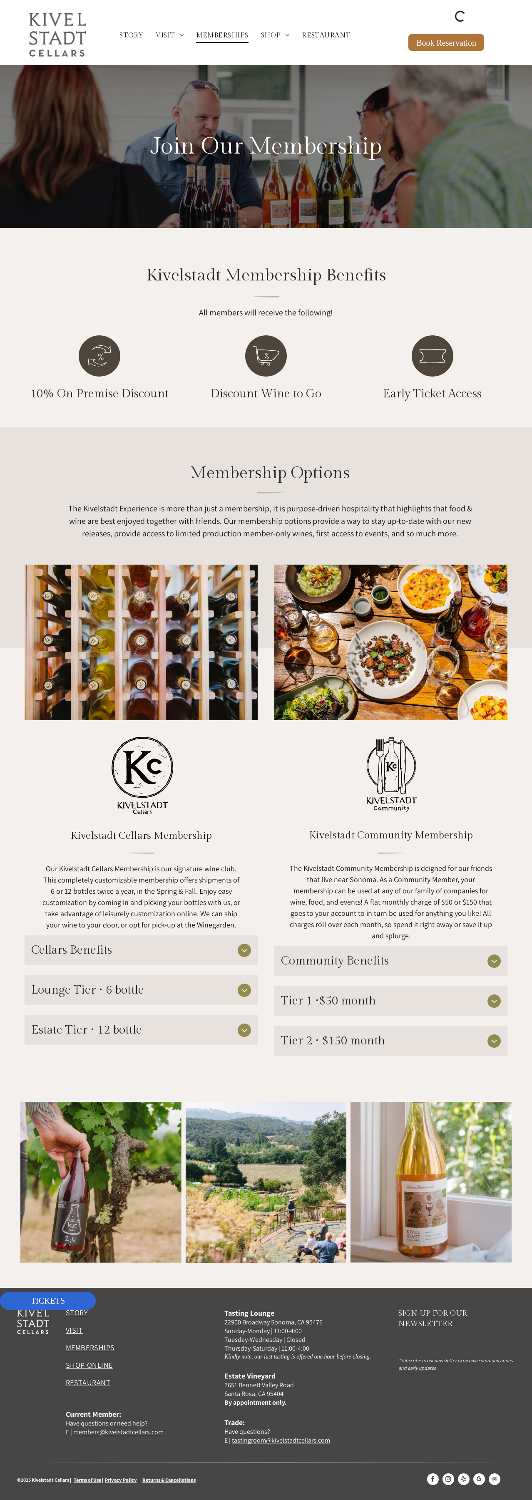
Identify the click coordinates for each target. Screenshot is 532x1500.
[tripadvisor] (494, 1480)
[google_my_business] (479, 1480)
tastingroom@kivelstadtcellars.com (281, 1440)
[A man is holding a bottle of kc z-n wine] (100, 1182)
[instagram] (448, 1480)
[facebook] (433, 1480)
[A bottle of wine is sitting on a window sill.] (431, 1182)
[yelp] (464, 1480)
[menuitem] (131, 36)
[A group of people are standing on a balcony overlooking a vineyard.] (266, 1182)
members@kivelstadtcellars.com (118, 1432)
